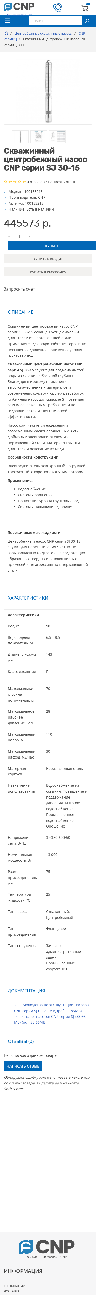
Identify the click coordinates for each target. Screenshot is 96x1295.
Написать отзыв (62, 181)
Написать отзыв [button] (23, 1066)
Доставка (12, 1291)
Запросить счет (19, 289)
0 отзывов (36, 181)
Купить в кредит (48, 259)
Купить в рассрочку (48, 272)
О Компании (14, 1286)
